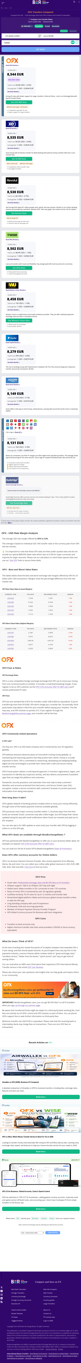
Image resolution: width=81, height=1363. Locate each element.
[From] (20, 36)
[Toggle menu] (3, 3)
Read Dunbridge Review (14, 485)
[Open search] (74, 2)
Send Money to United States (59, 1354)
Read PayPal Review (12, 342)
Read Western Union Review (15, 290)
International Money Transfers (18, 1354)
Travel (47, 26)
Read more (40, 1097)
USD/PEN (10, 648)
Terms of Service (51, 1349)
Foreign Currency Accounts (21, 1300)
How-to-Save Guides (18, 1310)
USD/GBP (10, 602)
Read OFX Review (11, 65)
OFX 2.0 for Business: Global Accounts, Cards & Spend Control (26, 1191)
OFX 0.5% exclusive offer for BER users (52, 687)
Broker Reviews (17, 1313)
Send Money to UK (54, 1356)
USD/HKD (10, 606)
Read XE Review (11, 128)
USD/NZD (10, 614)
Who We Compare (50, 1289)
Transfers (39, 26)
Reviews (35, 1218)
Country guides (49, 1300)
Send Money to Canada (23, 1356)
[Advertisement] (40, 1255)
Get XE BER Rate (19, 159)
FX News (14, 1317)
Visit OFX (13, 560)
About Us (46, 1310)
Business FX (15, 1304)
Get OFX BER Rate (19, 102)
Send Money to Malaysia (33, 1358)
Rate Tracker (48, 1293)
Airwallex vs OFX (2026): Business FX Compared (20, 1082)
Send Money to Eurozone (38, 1354)
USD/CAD (10, 610)
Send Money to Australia (15, 1358)
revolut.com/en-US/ (62, 209)
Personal (64, 31)
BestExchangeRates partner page (16, 713)
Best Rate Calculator (18, 1289)
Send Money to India (40, 1356)
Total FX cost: (11, 85)
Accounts (55, 26)
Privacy (60, 1349)
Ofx (17, 1218)
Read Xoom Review (12, 385)
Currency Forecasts (50, 1296)
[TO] (59, 36)
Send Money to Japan (70, 1356)
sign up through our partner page (25, 1005)
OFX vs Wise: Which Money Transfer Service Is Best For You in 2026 (27, 1137)
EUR (77, 42)
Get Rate (18, 213)
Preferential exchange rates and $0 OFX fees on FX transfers (44, 882)
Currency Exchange (18, 1296)
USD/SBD (10, 637)
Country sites (50, 1317)
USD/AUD (10, 598)
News (5, 1160)
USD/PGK (10, 645)
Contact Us (47, 1313)
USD (72, 42)
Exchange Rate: (11, 88)
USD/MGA (10, 641)
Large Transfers (49, 1304)
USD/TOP (10, 633)
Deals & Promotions (63, 848)
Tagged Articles (17, 1321)
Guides (6, 1051)
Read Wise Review (12, 240)
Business (73, 31)
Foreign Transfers (17, 1293)
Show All (18, 432)
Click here (28, 867)
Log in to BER (48, 1321)
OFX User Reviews (35, 967)
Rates (6, 8)
